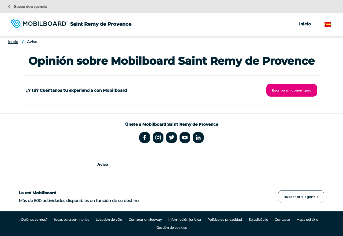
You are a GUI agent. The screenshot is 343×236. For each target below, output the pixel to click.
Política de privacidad (224, 220)
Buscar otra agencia (27, 6)
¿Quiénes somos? (33, 220)
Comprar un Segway (145, 220)
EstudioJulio (258, 220)
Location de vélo (109, 220)
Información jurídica (184, 220)
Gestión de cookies (171, 228)
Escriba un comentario (292, 90)
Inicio (305, 23)
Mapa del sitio (307, 220)
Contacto (282, 220)
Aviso (32, 41)
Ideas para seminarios (71, 220)
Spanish (332, 24)
